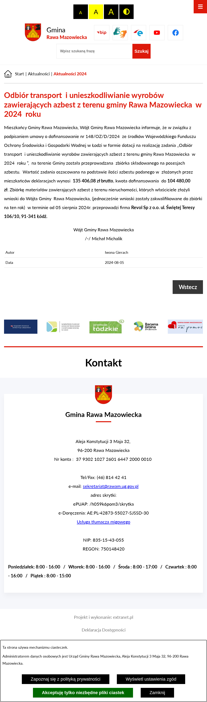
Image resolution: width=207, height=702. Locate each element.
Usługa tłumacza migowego (103, 521)
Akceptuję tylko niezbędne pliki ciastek (83, 692)
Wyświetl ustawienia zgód (151, 679)
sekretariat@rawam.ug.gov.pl (110, 486)
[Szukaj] (141, 51)
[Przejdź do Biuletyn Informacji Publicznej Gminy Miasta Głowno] (101, 32)
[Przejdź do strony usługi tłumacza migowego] (120, 32)
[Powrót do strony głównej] (14, 74)
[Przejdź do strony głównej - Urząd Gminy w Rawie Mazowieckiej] (103, 411)
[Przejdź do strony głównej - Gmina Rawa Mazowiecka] (56, 32)
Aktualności (39, 73)
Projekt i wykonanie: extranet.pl (103, 617)
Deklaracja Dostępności (104, 629)
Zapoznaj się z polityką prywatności (65, 679)
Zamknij (157, 692)
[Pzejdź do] (138, 32)
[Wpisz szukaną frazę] (94, 51)
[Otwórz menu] (200, 6)
